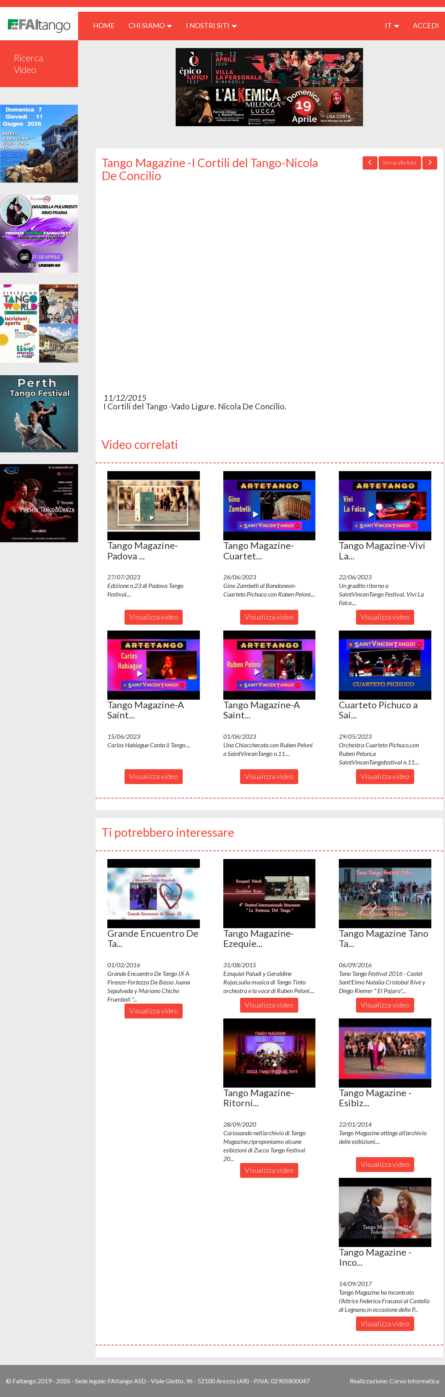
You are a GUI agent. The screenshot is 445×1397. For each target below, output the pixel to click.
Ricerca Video (28, 63)
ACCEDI (426, 25)
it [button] (392, 25)
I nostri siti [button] (211, 25)
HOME (107, 25)
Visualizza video (153, 617)
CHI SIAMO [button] (150, 25)
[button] (153, 505)
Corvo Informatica (414, 1380)
